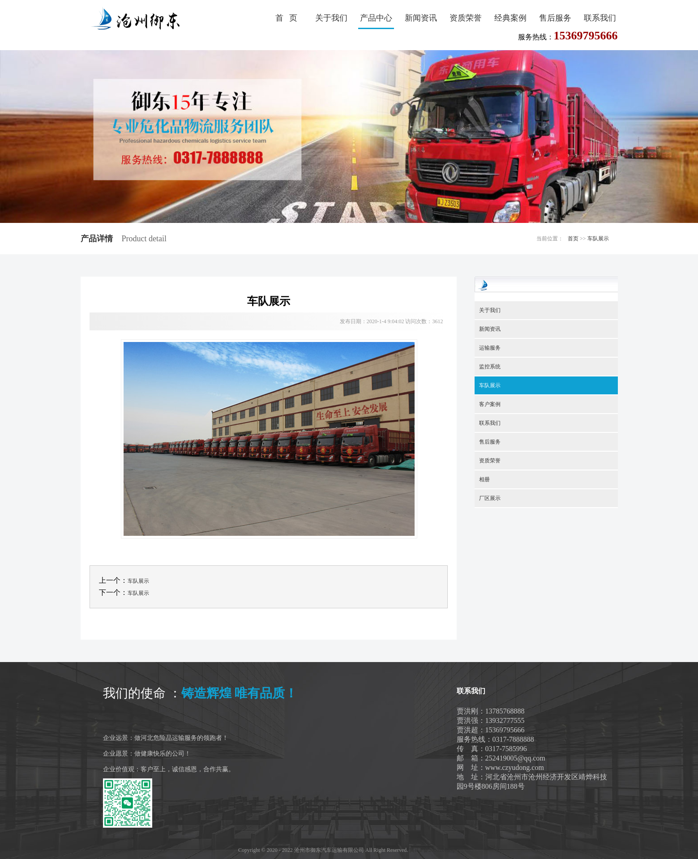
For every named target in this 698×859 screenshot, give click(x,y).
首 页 (286, 17)
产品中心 (376, 17)
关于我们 (331, 17)
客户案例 (490, 404)
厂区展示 (490, 498)
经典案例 (510, 17)
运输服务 (490, 348)
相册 (484, 479)
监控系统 (490, 366)
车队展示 (598, 238)
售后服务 (555, 17)
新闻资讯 (421, 17)
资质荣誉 (466, 17)
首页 (573, 238)
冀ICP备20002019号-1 (434, 850)
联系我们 (600, 17)
